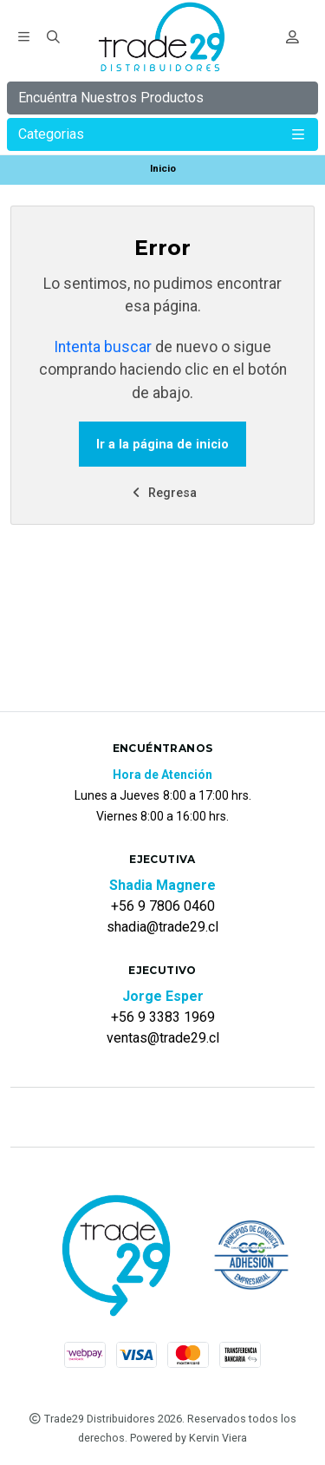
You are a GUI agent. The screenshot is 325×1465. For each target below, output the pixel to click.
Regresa (163, 493)
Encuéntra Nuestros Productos (111, 97)
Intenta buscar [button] (103, 347)
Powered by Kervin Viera (188, 1437)
